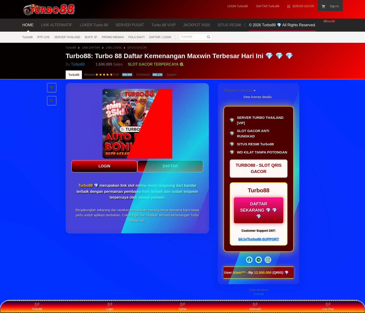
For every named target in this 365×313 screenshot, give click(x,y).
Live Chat (328, 306)
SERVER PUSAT (129, 25)
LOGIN (104, 166)
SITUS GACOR (137, 47)
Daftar (182, 306)
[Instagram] (268, 259)
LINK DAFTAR (91, 47)
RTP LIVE (43, 37)
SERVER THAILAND (67, 37)
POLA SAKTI (136, 37)
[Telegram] (258, 259)
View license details (257, 97)
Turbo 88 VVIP (164, 25)
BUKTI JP (91, 37)
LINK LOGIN (113, 47)
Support (171, 74)
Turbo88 (27, 37)
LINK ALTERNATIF (56, 25)
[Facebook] (249, 259)
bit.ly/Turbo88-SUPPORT (258, 239)
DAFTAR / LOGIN (160, 37)
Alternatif (255, 306)
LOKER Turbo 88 (94, 25)
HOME (28, 25)
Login (109, 306)
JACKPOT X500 (196, 25)
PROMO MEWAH (113, 37)
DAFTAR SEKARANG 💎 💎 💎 (258, 210)
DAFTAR (170, 166)
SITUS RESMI (229, 25)
